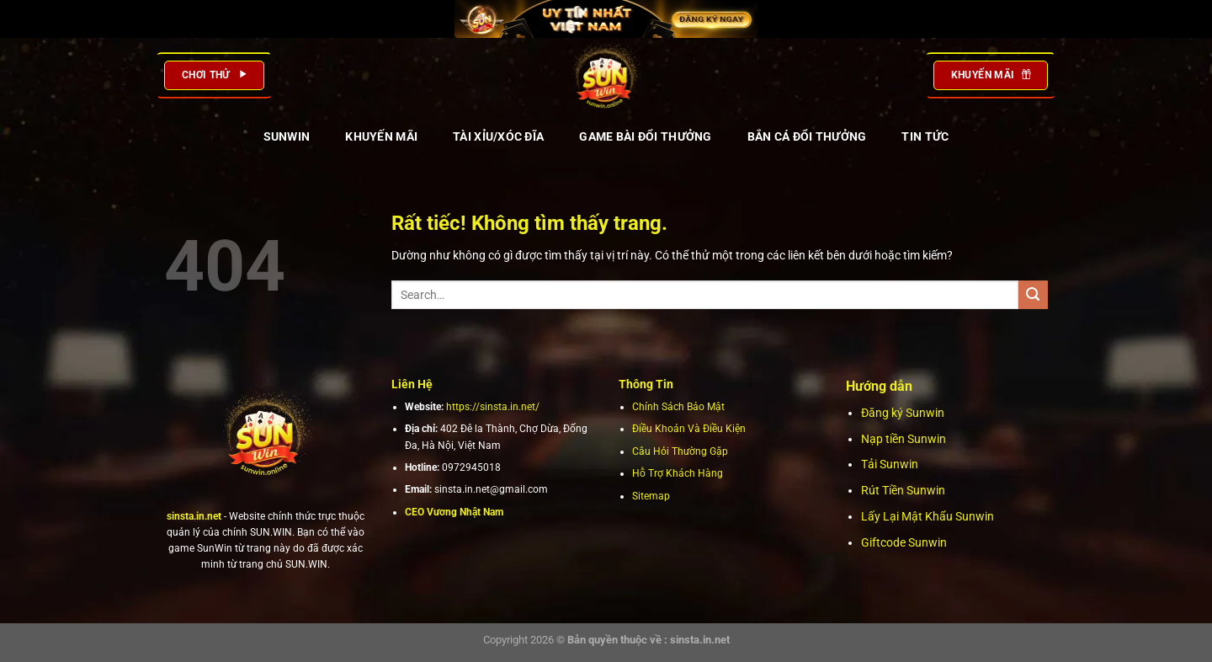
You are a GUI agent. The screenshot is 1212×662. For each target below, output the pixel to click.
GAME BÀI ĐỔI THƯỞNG (645, 136)
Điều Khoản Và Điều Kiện (689, 429)
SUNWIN (287, 136)
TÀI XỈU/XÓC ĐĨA (498, 136)
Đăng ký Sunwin (902, 412)
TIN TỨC (925, 136)
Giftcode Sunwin (904, 542)
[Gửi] (1033, 295)
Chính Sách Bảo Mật (678, 407)
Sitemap (651, 496)
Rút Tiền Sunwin (903, 490)
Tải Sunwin (889, 464)
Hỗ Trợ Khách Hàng (677, 473)
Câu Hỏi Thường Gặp (680, 451)
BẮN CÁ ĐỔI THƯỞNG (807, 136)
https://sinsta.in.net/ (493, 407)
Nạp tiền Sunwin (903, 439)
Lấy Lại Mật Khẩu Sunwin (927, 516)
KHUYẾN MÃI (381, 136)
